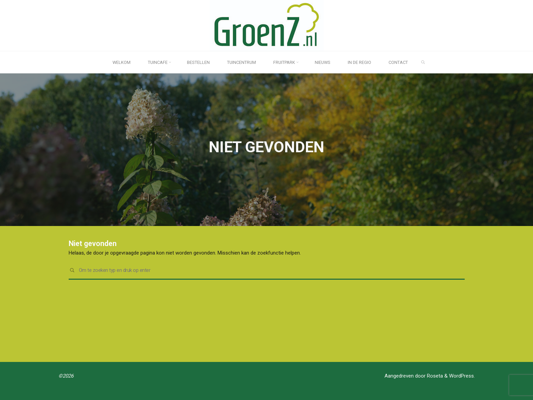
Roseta (434, 376)
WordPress (461, 376)
